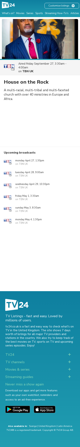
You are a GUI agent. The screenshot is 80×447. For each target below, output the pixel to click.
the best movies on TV (20, 342)
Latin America (65, 426)
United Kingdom (47, 426)
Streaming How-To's (57, 13)
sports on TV (45, 342)
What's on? (8, 13)
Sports (39, 13)
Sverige (33, 426)
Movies (20, 13)
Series (29, 13)
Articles (74, 13)
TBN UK (27, 71)
